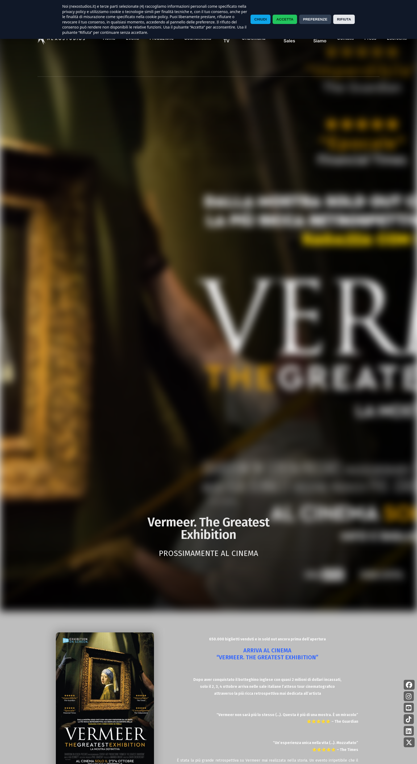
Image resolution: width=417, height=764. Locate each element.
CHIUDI (260, 19)
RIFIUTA (344, 19)
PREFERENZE (315, 19)
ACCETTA (284, 19)
